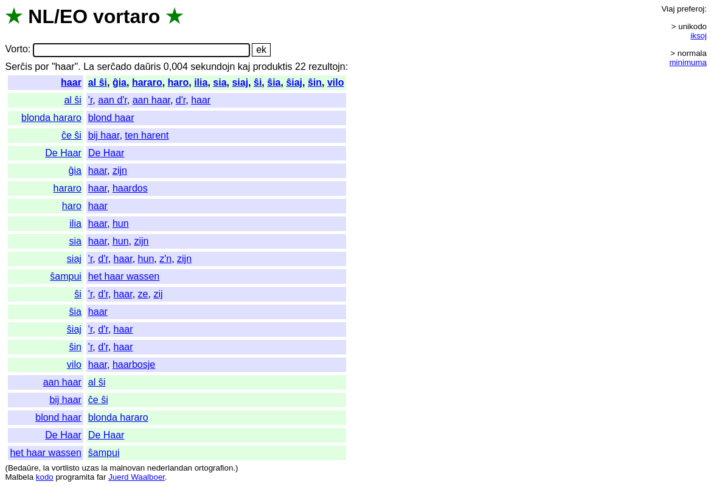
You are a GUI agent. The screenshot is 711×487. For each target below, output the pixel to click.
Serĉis (18, 66)
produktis (273, 66)
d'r (181, 100)
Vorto (16, 49)
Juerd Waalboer (136, 477)
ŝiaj (294, 82)
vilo (335, 82)
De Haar (63, 153)
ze (143, 294)
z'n (165, 259)
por (42, 66)
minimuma (688, 62)
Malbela (19, 477)
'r (90, 100)
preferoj (690, 8)
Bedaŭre (23, 467)
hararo (147, 82)
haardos (130, 188)
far (101, 477)
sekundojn (212, 66)
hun (121, 223)
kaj (244, 66)
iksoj (698, 35)
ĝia (120, 82)
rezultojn (326, 66)
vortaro (126, 16)
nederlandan (169, 467)
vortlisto (66, 467)
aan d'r (112, 100)
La (88, 66)
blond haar (111, 117)
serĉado (114, 66)
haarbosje (134, 364)
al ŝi (97, 82)
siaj (240, 82)
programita (74, 477)
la (46, 467)
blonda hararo (51, 117)
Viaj (668, 8)
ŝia (273, 82)
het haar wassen (123, 276)
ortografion (214, 467)
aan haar (151, 100)
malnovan (127, 467)
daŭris (147, 66)
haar (71, 82)
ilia (200, 82)
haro (178, 82)
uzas (90, 467)
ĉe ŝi (71, 135)
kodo (45, 477)
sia (219, 82)
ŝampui (66, 276)
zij (157, 294)
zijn (120, 170)
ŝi (258, 82)
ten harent (146, 135)
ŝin (315, 82)
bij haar (104, 135)
